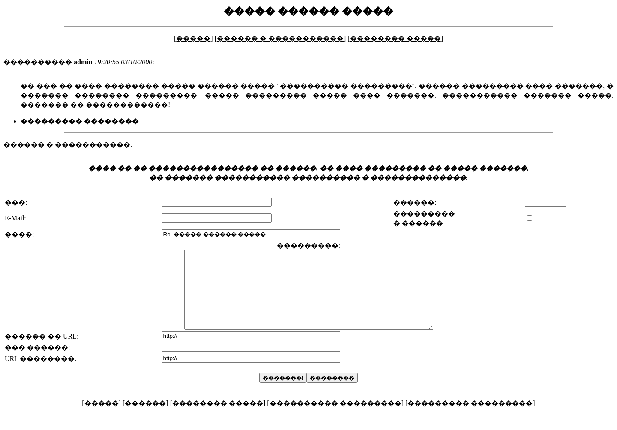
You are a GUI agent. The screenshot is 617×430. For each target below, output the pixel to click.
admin (83, 62)
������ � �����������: (67, 144)
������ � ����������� (280, 38)
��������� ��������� (470, 418)
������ (145, 418)
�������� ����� (395, 38)
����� (193, 38)
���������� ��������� (335, 418)
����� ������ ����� (308, 11)
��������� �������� (80, 121)
